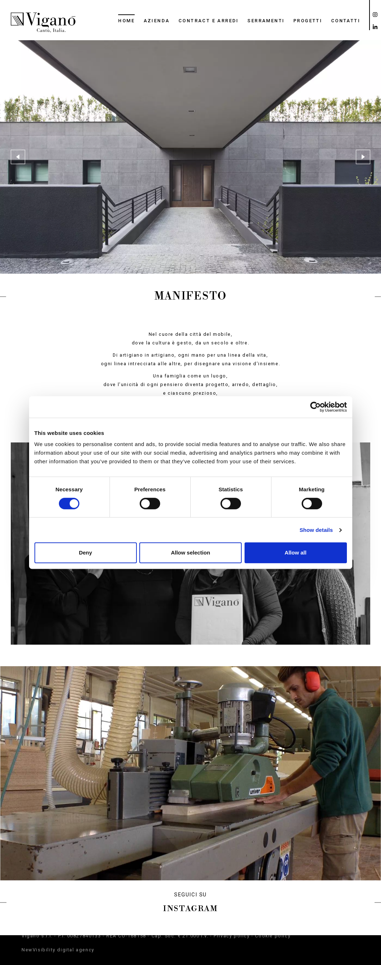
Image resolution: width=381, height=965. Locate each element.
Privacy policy (232, 935)
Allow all (296, 552)
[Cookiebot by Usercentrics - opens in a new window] (315, 407)
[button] (18, 157)
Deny (85, 552)
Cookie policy (273, 935)
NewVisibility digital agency (58, 949)
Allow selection (190, 552)
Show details (316, 530)
